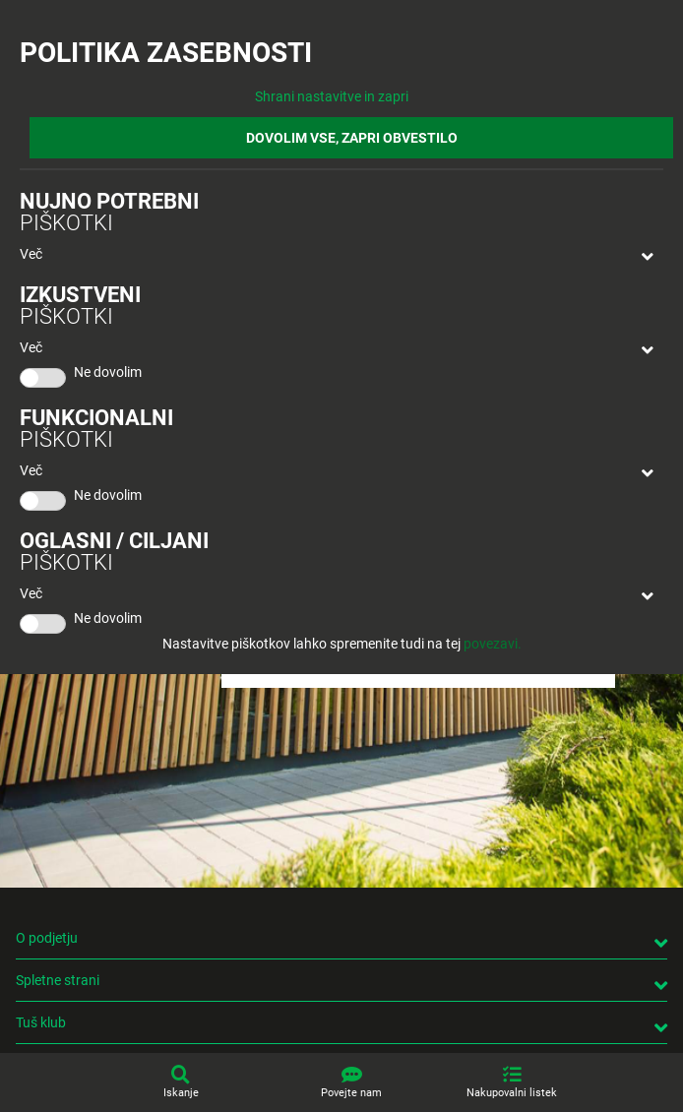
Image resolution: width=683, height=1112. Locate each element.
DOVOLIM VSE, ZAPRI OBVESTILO (352, 138)
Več (31, 254)
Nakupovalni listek (511, 1092)
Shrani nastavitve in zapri (331, 96)
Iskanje (181, 1092)
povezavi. (493, 643)
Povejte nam (351, 1092)
